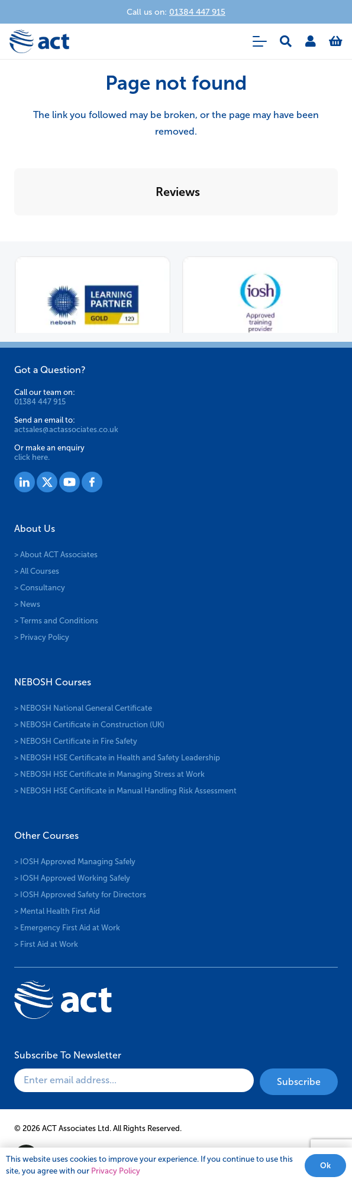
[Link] (310, 41)
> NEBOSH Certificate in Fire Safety (75, 741)
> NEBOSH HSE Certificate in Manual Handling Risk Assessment (125, 790)
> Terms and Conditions (56, 620)
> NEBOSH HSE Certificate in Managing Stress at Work (109, 774)
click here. (32, 457)
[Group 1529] (69, 482)
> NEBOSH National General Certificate (83, 708)
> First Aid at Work (46, 944)
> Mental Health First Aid (57, 911)
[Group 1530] (92, 482)
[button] (260, 41)
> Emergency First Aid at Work (67, 927)
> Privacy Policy (41, 637)
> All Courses (36, 571)
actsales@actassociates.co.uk (66, 429)
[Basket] (336, 41)
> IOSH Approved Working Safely (72, 878)
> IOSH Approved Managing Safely (74, 861)
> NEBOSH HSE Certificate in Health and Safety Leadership (117, 757)
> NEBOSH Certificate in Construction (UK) (89, 724)
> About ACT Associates (56, 554)
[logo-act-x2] (39, 41)
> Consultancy (39, 587)
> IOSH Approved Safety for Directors (80, 894)
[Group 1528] (47, 482)
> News (27, 604)
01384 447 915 (40, 401)
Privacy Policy (115, 1170)
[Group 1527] (24, 482)
